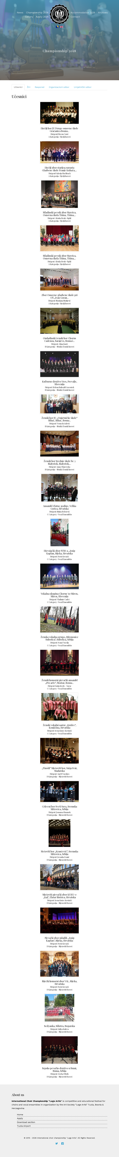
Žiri (28, 87)
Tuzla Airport (24, 1126)
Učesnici (18, 87)
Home (20, 1114)
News (20, 12)
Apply (20, 1118)
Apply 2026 (42, 16)
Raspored (39, 87)
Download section (26, 1122)
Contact (75, 16)
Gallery (29, 16)
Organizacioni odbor (59, 87)
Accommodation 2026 (83, 12)
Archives (103, 12)
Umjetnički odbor (83, 87)
